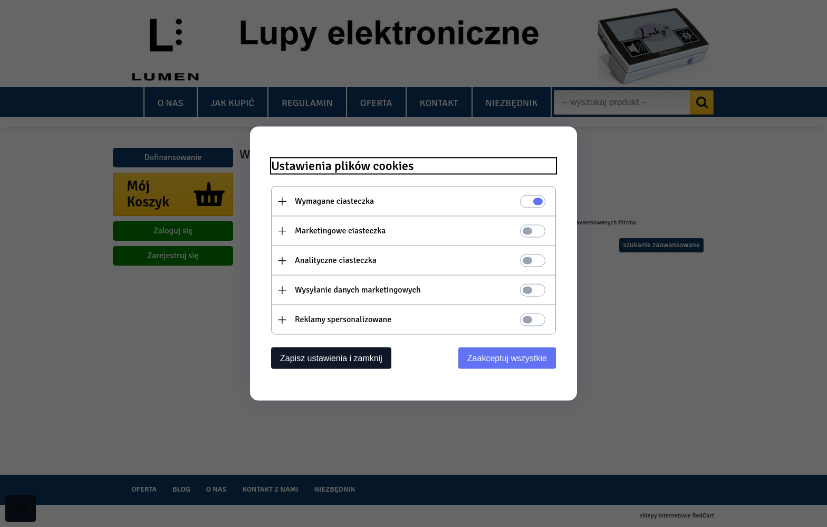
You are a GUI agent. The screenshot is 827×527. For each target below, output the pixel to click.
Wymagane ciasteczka (334, 201)
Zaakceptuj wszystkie (507, 358)
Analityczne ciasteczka (336, 260)
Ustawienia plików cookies (342, 166)
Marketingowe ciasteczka (340, 230)
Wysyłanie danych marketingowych (358, 290)
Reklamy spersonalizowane (343, 319)
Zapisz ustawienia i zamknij (331, 358)
